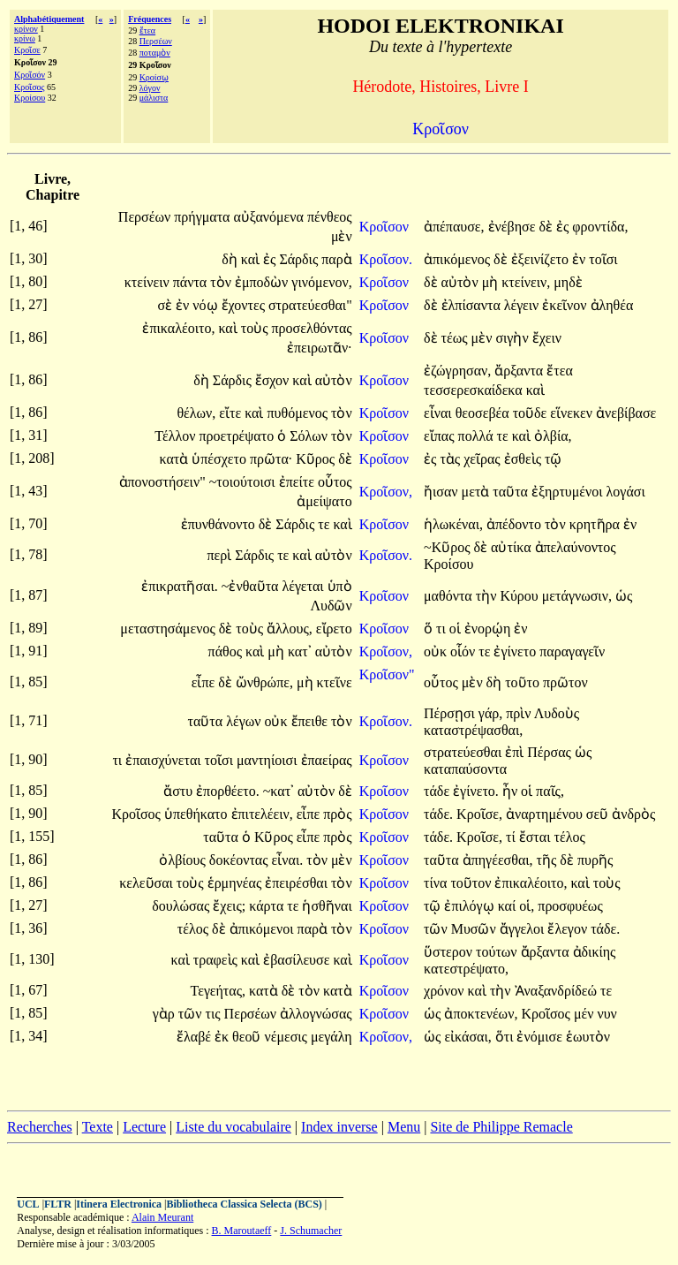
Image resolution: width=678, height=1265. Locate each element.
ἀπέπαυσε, (454, 226)
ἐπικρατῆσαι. (179, 586)
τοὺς (256, 328)
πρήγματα (203, 216)
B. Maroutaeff (242, 1230)
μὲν (341, 236)
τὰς (451, 458)
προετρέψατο (238, 435)
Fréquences (149, 19)
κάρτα (268, 905)
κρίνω (24, 38)
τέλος (569, 837)
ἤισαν (443, 491)
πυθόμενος (299, 412)
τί (512, 837)
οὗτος (335, 481)
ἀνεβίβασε (626, 412)
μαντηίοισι (269, 760)
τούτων (498, 951)
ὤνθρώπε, (264, 682)
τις (215, 1013)
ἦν (511, 791)
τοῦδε (532, 412)
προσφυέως (570, 905)
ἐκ (223, 1036)
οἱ (456, 628)
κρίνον (26, 29)
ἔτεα (147, 30)
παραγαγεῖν (572, 651)
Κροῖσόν (29, 75)
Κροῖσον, (385, 491)
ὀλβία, (553, 435)
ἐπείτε (298, 481)
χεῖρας (483, 458)
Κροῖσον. (385, 259)
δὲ (547, 226)
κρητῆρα (596, 524)
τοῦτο (524, 682)
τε (504, 435)
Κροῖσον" (387, 674)
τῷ (553, 458)
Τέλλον (176, 435)
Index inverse (339, 1126)
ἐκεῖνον (566, 305)
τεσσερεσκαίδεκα (475, 390)
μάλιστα (154, 97)
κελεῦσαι (148, 882)
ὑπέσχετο (221, 458)
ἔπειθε (311, 721)
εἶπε (205, 682)
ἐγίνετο (516, 651)
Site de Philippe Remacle (501, 1126)
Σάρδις (300, 259)
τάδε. (438, 814)
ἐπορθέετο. (228, 791)
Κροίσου (29, 97)
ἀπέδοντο (515, 524)
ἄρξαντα (520, 370)
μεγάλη (331, 1036)
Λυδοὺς (556, 713)
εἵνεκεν (573, 412)
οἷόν (464, 651)
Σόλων (310, 435)
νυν (606, 1013)
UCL (28, 1204)
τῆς (549, 859)
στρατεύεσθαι (464, 752)
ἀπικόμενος (458, 259)
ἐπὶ (516, 752)
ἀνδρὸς (633, 814)
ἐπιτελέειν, (262, 814)
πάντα (192, 282)
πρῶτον (565, 682)
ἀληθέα (612, 305)
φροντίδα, (600, 226)
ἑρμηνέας (236, 882)
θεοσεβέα (484, 412)
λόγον (150, 88)
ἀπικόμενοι (264, 928)
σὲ (166, 305)
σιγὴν (513, 337)
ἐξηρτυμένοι (568, 491)
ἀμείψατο (324, 501)
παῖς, (550, 791)
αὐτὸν (461, 282)
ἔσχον (274, 380)
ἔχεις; (229, 905)
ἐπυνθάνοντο (220, 524)
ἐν (580, 259)
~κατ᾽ (278, 791)
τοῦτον (472, 882)
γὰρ (165, 1013)
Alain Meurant (162, 1217)
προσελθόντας (311, 328)
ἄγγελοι (524, 928)
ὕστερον (450, 951)
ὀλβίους (183, 859)
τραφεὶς (217, 959)
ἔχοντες (245, 305)
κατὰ (176, 458)
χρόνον (446, 990)
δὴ (231, 259)
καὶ (252, 259)
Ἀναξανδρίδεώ (557, 990)
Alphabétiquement (49, 19)
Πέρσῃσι (451, 713)
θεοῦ (248, 1036)
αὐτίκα (512, 547)
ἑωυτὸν (588, 1036)
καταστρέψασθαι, (473, 730)
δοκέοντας (240, 859)
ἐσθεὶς (524, 458)
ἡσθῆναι (326, 905)
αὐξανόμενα (269, 216)
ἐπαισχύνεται (164, 760)
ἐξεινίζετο (541, 259)
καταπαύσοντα (465, 768)
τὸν (222, 282)
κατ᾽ (300, 651)
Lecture (144, 1126)
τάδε (438, 791)
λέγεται (305, 586)
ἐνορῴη (489, 628)
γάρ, (490, 713)
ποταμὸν (154, 52)
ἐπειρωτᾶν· (319, 347)
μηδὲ (568, 282)
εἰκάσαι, (467, 1036)
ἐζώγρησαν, (457, 370)
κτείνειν (148, 282)
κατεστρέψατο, (466, 968)
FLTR (58, 1204)
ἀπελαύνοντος (575, 547)
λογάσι (625, 491)
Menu (404, 1126)
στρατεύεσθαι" (310, 305)
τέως (456, 337)
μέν (586, 1013)
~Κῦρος (449, 547)
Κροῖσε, (479, 814)
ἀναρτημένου (546, 814)
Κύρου (520, 595)
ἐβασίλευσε (298, 959)
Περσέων (155, 41)
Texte (97, 1126)
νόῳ (206, 305)
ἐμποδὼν (263, 282)
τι (442, 628)
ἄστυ (179, 791)
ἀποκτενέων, (480, 1013)
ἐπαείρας (326, 760)
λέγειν (523, 305)
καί (509, 905)
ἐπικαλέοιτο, (178, 328)
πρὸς (337, 814)
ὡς (623, 595)
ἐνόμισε (540, 1036)
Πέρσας (551, 752)
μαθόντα (450, 595)
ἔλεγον (569, 928)
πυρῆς (595, 859)
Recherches (39, 1126)
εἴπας (441, 435)
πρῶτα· (271, 458)
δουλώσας (182, 905)
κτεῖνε (334, 682)
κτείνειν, (525, 282)
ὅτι (506, 1036)
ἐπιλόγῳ (470, 905)
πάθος (226, 651)
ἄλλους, (290, 628)
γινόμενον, (321, 282)
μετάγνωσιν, (577, 595)
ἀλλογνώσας (316, 1013)
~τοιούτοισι (244, 481)
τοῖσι (603, 259)
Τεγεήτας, (218, 990)
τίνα (437, 882)
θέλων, (196, 412)
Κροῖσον (385, 226)
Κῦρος (317, 458)
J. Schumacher (311, 1230)
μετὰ (477, 491)
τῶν (437, 928)
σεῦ (599, 814)
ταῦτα (512, 491)
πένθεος (329, 216)
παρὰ (336, 259)
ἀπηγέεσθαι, (498, 859)
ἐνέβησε (513, 226)
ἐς (564, 226)
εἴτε (232, 412)
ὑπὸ (340, 586)
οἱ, (526, 905)
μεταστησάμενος (169, 628)
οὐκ (437, 651)
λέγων (245, 721)
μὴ (492, 282)
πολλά (477, 435)
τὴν (488, 595)
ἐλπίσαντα (472, 305)
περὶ (221, 555)
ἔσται (536, 837)
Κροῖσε (27, 50)
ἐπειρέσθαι (298, 882)
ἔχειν (546, 337)
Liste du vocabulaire (233, 1126)
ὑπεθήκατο (197, 814)
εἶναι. (288, 859)
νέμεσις (287, 1036)
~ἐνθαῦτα (252, 586)
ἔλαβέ (196, 1036)
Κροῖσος (29, 87)
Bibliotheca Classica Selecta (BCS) (244, 1204)
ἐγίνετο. (476, 791)
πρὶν (519, 713)
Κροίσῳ (154, 77)
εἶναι (440, 412)
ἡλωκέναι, (453, 524)
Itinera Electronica (119, 1204)
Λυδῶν (330, 605)
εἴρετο (334, 628)
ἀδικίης (594, 951)
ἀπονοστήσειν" (162, 481)
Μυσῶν (475, 928)
